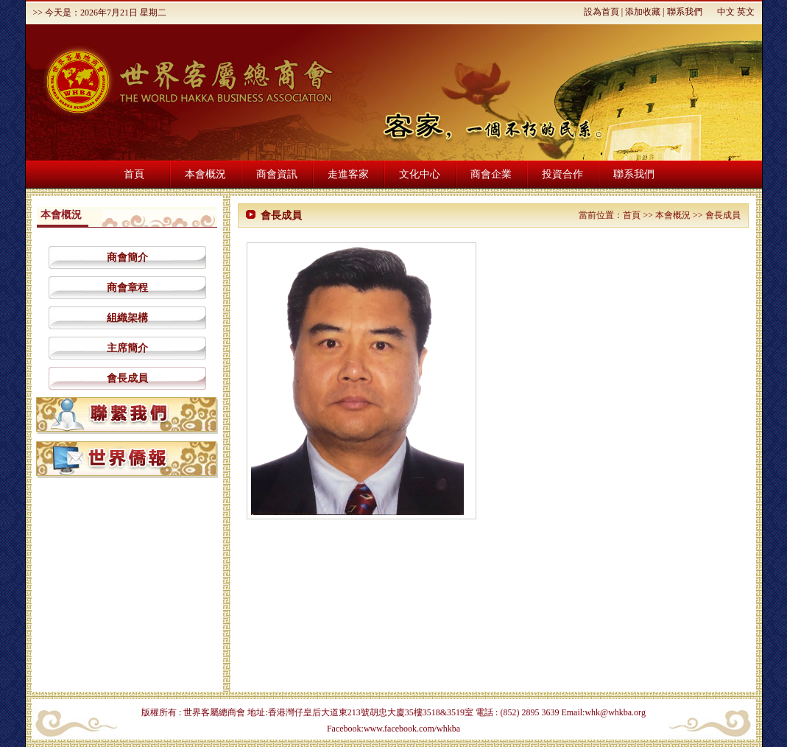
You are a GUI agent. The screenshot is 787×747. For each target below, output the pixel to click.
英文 (746, 12)
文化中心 (419, 174)
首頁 (134, 174)
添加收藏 (642, 12)
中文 (726, 12)
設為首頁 (601, 12)
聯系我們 (684, 12)
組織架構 (127, 317)
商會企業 (491, 174)
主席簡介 (127, 348)
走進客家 (348, 174)
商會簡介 (127, 257)
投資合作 (562, 174)
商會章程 (127, 287)
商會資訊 (276, 174)
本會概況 (205, 174)
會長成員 (127, 378)
